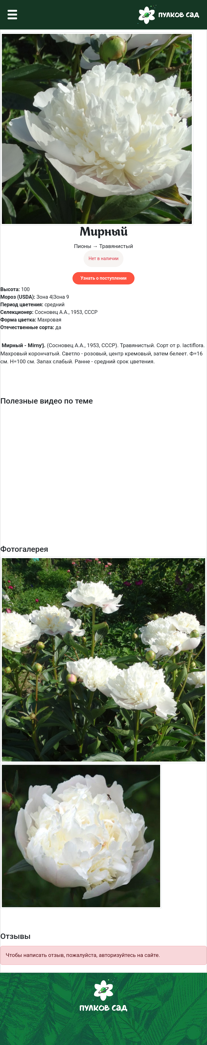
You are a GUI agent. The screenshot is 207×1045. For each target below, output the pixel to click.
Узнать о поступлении (103, 278)
